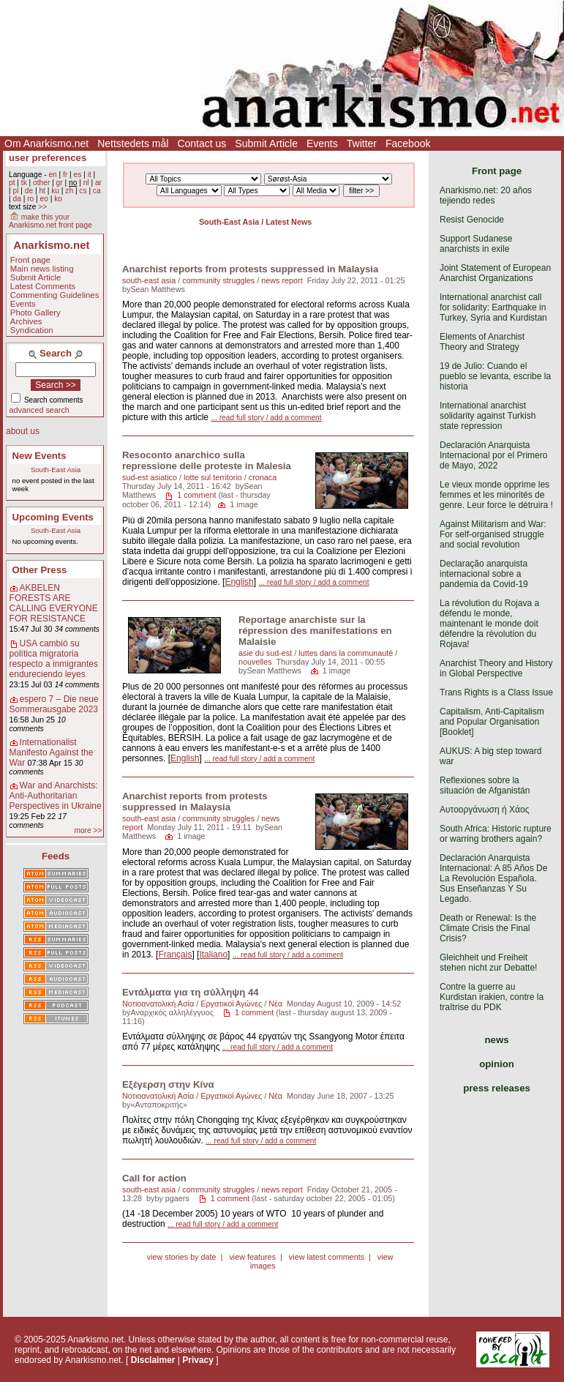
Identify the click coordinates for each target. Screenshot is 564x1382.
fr (65, 175)
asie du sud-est (265, 653)
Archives (26, 321)
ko (58, 199)
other (41, 183)
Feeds (55, 856)
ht (42, 191)
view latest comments (326, 1256)
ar (98, 183)
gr (59, 183)
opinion (496, 1063)
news (497, 1039)
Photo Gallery (35, 312)
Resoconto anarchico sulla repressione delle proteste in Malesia (206, 460)
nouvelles (255, 661)
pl (15, 191)
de (29, 191)
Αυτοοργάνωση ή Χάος (484, 809)
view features (252, 1256)
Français (175, 954)
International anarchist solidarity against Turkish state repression (487, 415)
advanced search (39, 410)
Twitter (362, 143)
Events (322, 143)
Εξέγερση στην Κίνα (168, 1084)
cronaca (263, 477)
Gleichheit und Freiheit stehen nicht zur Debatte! (488, 962)
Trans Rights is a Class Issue (496, 692)
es (78, 175)
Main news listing (42, 268)
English (239, 582)
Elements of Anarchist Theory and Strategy (482, 342)
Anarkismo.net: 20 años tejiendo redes (486, 195)
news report (281, 280)
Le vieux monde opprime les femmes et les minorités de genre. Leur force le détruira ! (496, 494)
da (16, 199)
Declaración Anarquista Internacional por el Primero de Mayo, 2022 (493, 455)
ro (30, 199)
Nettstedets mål (132, 143)
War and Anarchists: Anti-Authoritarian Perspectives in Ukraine (56, 795)
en (52, 175)
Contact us (201, 143)
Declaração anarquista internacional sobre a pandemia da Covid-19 (484, 574)
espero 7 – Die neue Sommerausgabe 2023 (54, 704)
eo (44, 199)
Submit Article (266, 143)
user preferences (47, 157)
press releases (496, 1088)
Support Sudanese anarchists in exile (476, 244)
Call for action (154, 1178)
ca (97, 191)
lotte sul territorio (213, 477)
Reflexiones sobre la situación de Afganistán (485, 785)
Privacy (198, 1360)
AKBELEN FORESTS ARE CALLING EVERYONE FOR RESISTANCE (54, 603)
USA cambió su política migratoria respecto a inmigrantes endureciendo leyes (54, 658)
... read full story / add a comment (266, 418)
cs (82, 191)
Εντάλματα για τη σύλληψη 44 (190, 992)
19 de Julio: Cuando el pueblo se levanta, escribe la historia (495, 376)
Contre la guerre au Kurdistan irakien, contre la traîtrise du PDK (492, 997)
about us (23, 431)
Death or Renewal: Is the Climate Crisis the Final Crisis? (488, 928)
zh (69, 191)
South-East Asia (55, 470)
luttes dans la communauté (345, 653)
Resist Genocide (472, 219)
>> (42, 207)
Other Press (39, 569)
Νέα (275, 1003)
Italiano (213, 954)
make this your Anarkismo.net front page (50, 221)
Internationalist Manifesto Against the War (52, 752)
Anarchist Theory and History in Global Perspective (496, 668)
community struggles (218, 280)
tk (24, 183)
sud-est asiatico (149, 477)
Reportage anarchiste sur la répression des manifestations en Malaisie (315, 630)
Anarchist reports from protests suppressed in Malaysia (250, 269)
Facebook (408, 143)
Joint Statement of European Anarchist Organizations (495, 273)
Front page (30, 259)
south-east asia (149, 280)
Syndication (31, 330)
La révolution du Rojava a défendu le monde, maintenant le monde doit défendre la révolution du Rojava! (489, 623)
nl (86, 183)
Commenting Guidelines (54, 295)
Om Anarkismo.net (46, 143)
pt (12, 183)
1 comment (196, 494)
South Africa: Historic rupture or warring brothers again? (496, 833)
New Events (39, 455)
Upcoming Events (53, 517)
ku (55, 191)
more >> (88, 830)
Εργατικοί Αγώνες (231, 1003)
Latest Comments (42, 286)
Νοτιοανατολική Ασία (158, 1003)
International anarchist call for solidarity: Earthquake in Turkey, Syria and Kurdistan (493, 307)
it (89, 175)
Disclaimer (153, 1360)
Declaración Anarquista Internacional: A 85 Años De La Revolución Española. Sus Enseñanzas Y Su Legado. (493, 878)
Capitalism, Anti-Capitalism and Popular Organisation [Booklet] (492, 721)
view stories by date (182, 1256)
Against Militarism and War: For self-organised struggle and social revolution (493, 534)
